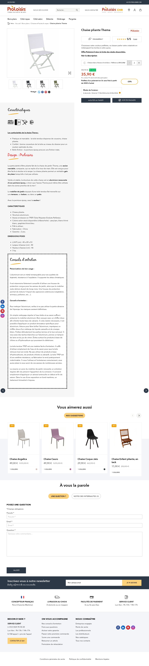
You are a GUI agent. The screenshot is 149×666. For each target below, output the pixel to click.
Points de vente (82, 627)
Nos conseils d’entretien (51, 624)
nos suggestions (74, 415)
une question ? (58, 496)
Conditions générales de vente (52, 659)
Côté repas (25, 19)
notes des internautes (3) (86, 496)
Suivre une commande (51, 637)
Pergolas (72, 19)
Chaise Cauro (51, 459)
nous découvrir (40, 10)
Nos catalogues (82, 637)
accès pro (11, 2)
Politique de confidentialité (80, 659)
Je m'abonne (132, 583)
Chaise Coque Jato (88, 459)
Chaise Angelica (18, 459)
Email (9, 521)
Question (11, 530)
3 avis (135, 39)
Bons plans (12, 19)
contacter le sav (17, 641)
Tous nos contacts (83, 641)
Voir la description (89, 56)
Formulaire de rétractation (52, 644)
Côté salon (37, 19)
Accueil (17, 23)
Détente (49, 19)
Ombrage (61, 19)
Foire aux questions (50, 627)
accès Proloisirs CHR (133, 2)
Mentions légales (102, 659)
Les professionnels (83, 630)
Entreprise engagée (84, 624)
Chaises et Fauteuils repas (40, 23)
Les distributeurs (82, 634)
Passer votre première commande (55, 634)
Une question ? (98, 39)
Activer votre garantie (50, 630)
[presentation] (24, 562)
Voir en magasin (127, 100)
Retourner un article (50, 641)
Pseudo (10, 513)
